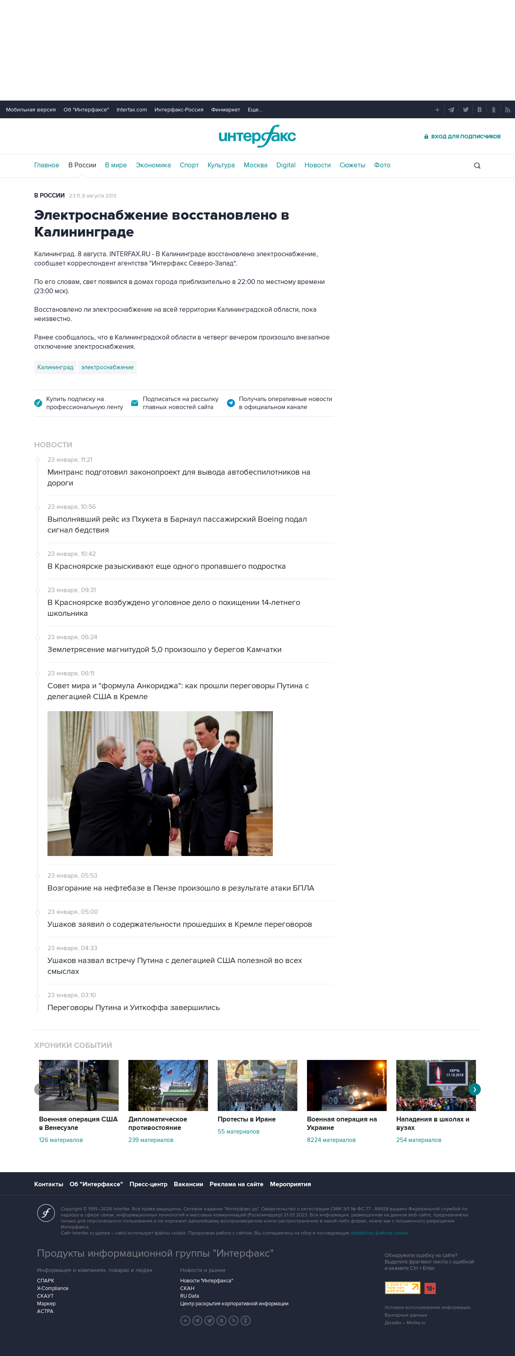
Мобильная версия (31, 109)
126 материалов (61, 1140)
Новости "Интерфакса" (206, 1281)
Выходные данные (406, 1315)
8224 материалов (331, 1140)
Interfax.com (132, 109)
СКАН (187, 1288)
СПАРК (45, 1281)
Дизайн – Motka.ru (405, 1323)
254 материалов (418, 1140)
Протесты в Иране (247, 1119)
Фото (382, 165)
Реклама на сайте (237, 1184)
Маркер (46, 1303)
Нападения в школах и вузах (433, 1123)
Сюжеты (352, 165)
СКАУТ (45, 1296)
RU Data (189, 1296)
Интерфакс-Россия (179, 109)
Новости (318, 165)
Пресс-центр (148, 1184)
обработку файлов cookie (379, 1233)
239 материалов (150, 1140)
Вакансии (188, 1184)
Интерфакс (257, 136)
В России (82, 165)
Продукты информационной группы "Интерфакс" (155, 1253)
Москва (256, 165)
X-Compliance (52, 1288)
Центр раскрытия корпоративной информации (234, 1303)
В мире (116, 165)
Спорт (189, 165)
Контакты (48, 1184)
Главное (47, 165)
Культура (221, 165)
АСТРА (45, 1311)
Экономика (153, 165)
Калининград (55, 367)
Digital (286, 165)
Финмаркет (225, 109)
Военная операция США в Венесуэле (78, 1123)
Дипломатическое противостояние (157, 1123)
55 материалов (239, 1131)
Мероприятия (290, 1184)
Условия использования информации (428, 1308)
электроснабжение (107, 367)
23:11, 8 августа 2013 (92, 196)
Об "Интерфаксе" (86, 109)
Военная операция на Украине (342, 1123)
